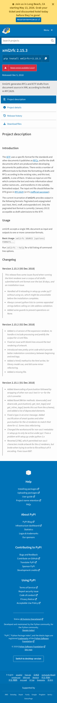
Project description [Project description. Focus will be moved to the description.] (14, 99)
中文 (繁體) (13, 680)
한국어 (50, 680)
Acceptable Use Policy (27, 603)
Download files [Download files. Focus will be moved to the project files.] (12, 124)
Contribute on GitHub (27, 558)
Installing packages (27, 489)
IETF (8, 157)
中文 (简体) (45, 677)
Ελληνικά (26, 677)
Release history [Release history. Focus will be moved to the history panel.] (12, 115)
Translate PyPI (27, 562)
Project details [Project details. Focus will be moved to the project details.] (12, 107)
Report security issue (28, 591)
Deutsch (36, 677)
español (19, 675)
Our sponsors (28, 537)
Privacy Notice (27, 599)
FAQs (28, 504)
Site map (28, 649)
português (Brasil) (48, 675)
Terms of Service (27, 587)
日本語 (36, 675)
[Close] (53, 4)
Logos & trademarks (28, 533)
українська (15, 677)
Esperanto (41, 680)
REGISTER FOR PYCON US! (27, 19)
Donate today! (28, 630)
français (28, 675)
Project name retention (27, 500)
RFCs (35, 160)
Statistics (28, 529)
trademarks (23, 638)
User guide (27, 496)
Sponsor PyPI (28, 566)
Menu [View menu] (48, 30)
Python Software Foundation (30, 646)
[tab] (28, 99)
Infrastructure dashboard (27, 525)
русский (23, 680)
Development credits (27, 570)
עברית (32, 680)
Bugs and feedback (28, 554)
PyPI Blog (27, 521)
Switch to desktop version (28, 658)
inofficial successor (39, 192)
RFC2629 (19, 192)
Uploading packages (27, 492)
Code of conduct (27, 595)
